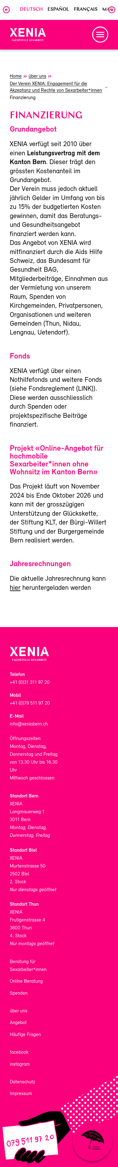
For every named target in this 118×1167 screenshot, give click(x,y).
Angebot (18, 1022)
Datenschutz (22, 1082)
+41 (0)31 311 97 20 (30, 682)
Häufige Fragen (25, 1034)
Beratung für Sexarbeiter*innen (28, 965)
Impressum (21, 1093)
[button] (100, 35)
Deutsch (31, 9)
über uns (18, 1011)
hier (15, 588)
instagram (20, 1064)
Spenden (19, 993)
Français (86, 9)
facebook (19, 1052)
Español (58, 9)
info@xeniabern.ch (29, 724)
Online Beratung (26, 981)
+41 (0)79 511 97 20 (30, 703)
